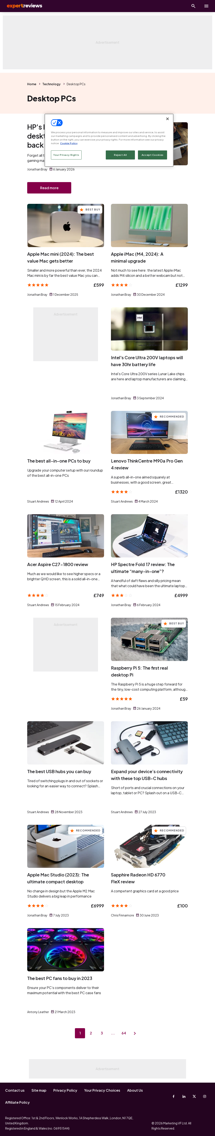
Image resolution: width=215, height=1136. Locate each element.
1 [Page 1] (79, 1034)
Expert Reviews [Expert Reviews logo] (21, 6)
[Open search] (193, 6)
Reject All (120, 154)
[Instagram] (204, 1096)
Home (31, 84)
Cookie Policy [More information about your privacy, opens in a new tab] (68, 143)
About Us (135, 1090)
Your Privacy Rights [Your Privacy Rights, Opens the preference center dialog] (66, 154)
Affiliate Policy (17, 1102)
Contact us (15, 1090)
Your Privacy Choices (102, 1090)
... (113, 1034)
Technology (51, 84)
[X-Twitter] (194, 1096)
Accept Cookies (152, 154)
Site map (39, 1090)
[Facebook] (173, 1096)
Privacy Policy (65, 1090)
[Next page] (135, 1034)
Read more (49, 188)
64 (124, 1034)
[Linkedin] (184, 1096)
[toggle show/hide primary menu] (206, 6)
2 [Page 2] (91, 1034)
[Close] (167, 119)
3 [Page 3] (102, 1034)
